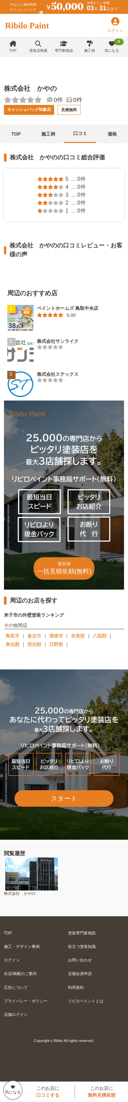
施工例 (89, 46)
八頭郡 (100, 635)
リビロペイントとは (86, 1001)
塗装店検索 (38, 46)
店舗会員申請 (80, 973)
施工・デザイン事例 (22, 946)
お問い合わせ (80, 960)
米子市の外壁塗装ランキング (34, 615)
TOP (12, 46)
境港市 (56, 635)
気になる (114, 45)
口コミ (80, 133)
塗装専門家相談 (82, 933)
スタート (64, 798)
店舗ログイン (16, 1014)
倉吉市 (34, 635)
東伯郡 (12, 644)
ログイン (12, 960)
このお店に (47, 1092)
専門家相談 (64, 46)
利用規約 (76, 987)
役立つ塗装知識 (82, 946)
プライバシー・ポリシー (26, 1001)
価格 (112, 134)
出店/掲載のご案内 (20, 973)
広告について (16, 987)
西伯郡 (34, 644)
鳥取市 (12, 635)
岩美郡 (78, 635)
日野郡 (56, 644)
